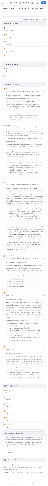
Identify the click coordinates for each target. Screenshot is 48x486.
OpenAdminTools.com (26, 483)
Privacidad (10, 483)
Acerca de (4, 483)
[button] (25, 91)
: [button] (6, 89)
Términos (17, 483)
